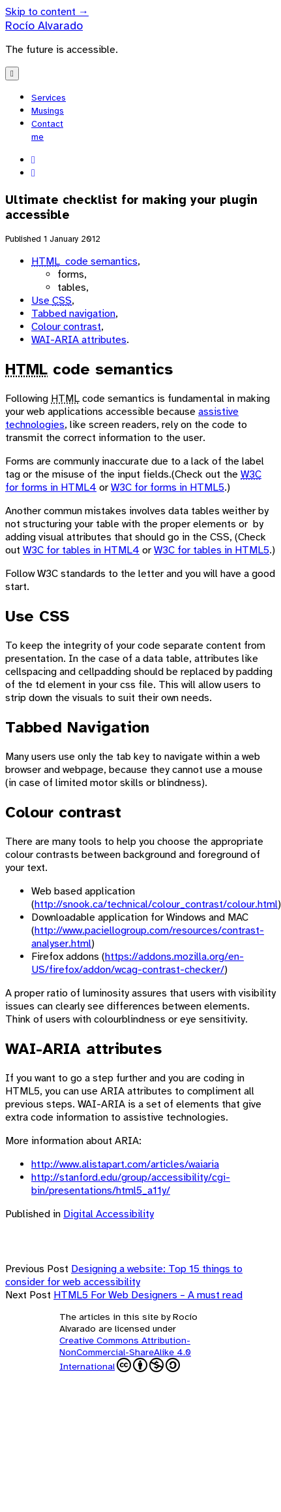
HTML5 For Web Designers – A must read (148, 1295)
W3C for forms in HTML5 (167, 487)
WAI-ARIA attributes (78, 339)
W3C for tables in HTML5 (211, 550)
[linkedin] (33, 160)
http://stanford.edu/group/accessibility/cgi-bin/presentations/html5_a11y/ (130, 1184)
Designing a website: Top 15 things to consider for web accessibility (124, 1275)
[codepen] (33, 173)
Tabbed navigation (73, 313)
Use (51, 300)
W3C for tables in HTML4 (81, 550)
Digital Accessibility (108, 1214)
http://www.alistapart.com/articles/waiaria (125, 1164)
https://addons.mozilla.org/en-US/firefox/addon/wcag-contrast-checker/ (137, 963)
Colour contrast (66, 326)
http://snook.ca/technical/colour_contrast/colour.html (156, 904)
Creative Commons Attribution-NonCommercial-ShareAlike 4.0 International (125, 1353)
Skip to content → (47, 11)
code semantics (84, 261)
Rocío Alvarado (44, 25)
